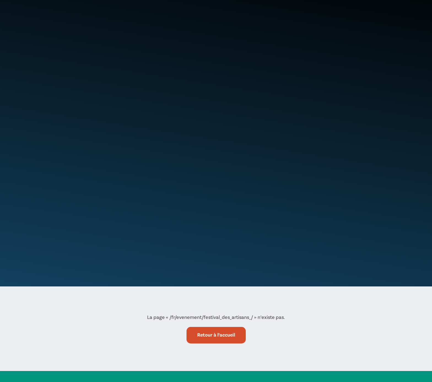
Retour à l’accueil (216, 335)
